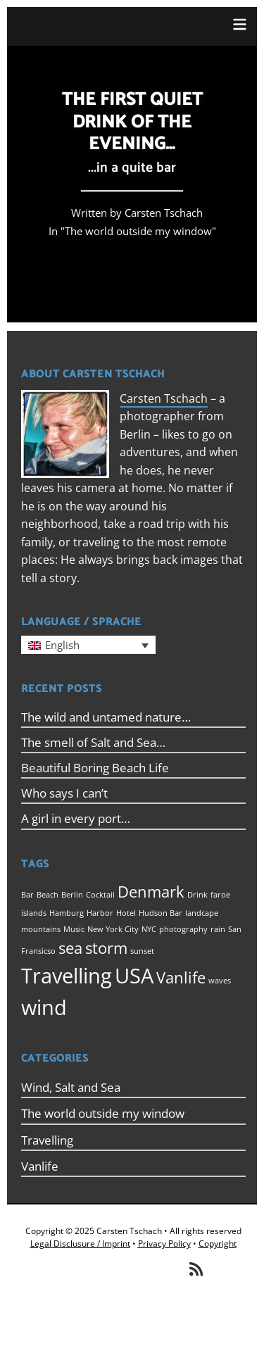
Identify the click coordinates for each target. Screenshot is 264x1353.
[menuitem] (88, 645)
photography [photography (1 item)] (183, 929)
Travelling (47, 1140)
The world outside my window (138, 232)
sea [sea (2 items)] (70, 948)
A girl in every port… (75, 818)
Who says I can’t (64, 793)
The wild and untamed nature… (106, 717)
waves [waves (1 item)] (219, 981)
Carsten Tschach (164, 398)
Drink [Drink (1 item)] (197, 895)
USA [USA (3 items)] (134, 976)
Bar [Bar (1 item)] (27, 895)
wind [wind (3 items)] (44, 1007)
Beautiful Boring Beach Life (95, 768)
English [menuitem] (62, 645)
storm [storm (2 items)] (106, 948)
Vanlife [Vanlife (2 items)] (181, 977)
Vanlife (39, 1166)
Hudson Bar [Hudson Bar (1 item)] (160, 913)
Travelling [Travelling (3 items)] (66, 976)
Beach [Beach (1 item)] (47, 895)
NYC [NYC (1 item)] (149, 929)
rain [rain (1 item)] (217, 929)
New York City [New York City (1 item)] (113, 929)
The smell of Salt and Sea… (93, 742)
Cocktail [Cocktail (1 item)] (100, 895)
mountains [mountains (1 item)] (41, 929)
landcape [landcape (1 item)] (201, 913)
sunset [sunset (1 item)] (142, 951)
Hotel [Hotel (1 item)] (126, 913)
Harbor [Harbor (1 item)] (100, 913)
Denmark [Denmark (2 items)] (151, 891)
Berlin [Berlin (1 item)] (72, 895)
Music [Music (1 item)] (73, 929)
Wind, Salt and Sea (70, 1087)
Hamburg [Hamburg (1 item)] (66, 913)
